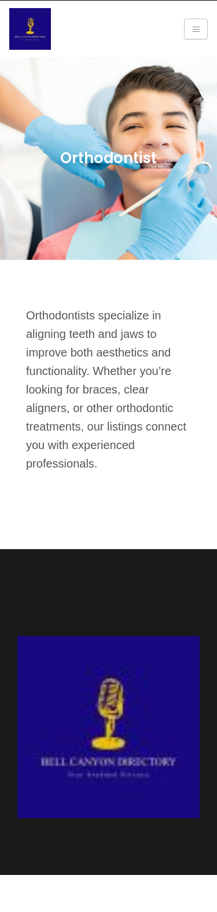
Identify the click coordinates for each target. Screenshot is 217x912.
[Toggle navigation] (196, 29)
